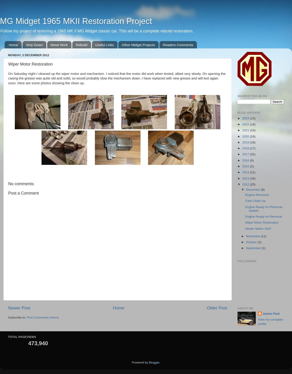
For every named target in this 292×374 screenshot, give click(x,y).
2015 (246, 166)
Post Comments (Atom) (43, 317)
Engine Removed (257, 195)
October (252, 242)
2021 (246, 130)
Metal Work (59, 45)
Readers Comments (178, 45)
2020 (246, 136)
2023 (246, 118)
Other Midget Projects (138, 45)
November (253, 236)
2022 (246, 124)
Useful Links (104, 45)
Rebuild (81, 45)
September (254, 248)
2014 (246, 172)
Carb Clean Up (255, 201)
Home (13, 45)
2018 (246, 148)
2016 (246, 160)
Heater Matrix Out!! (258, 228)
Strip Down (34, 45)
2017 (246, 154)
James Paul (271, 313)
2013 (246, 178)
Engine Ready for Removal (263, 216)
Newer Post (19, 308)
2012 (246, 184)
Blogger (154, 362)
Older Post (217, 308)
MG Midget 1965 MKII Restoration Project (76, 21)
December (253, 189)
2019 (246, 142)
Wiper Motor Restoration (262, 222)
